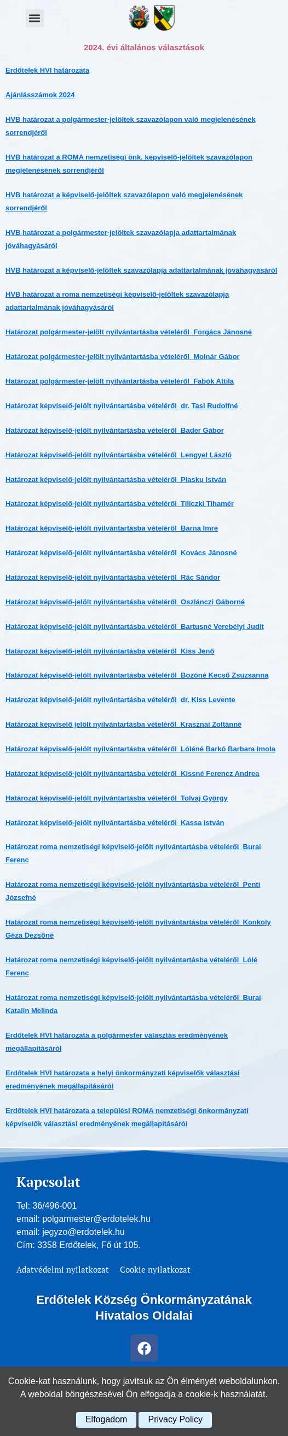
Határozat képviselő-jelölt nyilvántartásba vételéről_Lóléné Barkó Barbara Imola (140, 749)
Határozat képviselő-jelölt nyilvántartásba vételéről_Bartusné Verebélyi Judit (134, 626)
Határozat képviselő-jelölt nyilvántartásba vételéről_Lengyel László (118, 455)
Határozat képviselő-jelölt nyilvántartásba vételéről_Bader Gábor (114, 430)
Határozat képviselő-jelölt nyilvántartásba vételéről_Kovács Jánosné (121, 553)
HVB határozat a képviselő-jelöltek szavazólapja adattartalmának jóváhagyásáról (141, 270)
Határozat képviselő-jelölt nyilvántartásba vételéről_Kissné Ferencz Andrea (132, 773)
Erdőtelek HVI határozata (47, 70)
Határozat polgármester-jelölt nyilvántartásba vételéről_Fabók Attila (119, 381)
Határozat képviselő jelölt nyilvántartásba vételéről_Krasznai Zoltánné (123, 724)
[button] (35, 18)
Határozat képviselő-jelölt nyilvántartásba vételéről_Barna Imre (111, 528)
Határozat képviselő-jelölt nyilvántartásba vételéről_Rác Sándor (112, 577)
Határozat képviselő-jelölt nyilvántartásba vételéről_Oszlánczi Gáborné (125, 602)
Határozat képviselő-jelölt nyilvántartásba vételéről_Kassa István (114, 823)
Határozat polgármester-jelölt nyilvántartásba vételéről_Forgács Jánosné (128, 332)
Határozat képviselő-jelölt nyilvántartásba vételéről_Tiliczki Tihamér (119, 503)
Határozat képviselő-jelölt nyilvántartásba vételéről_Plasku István (115, 479)
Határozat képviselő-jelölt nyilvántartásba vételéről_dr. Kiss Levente (120, 700)
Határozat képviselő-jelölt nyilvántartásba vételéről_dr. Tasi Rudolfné (121, 406)
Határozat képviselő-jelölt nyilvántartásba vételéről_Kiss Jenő (109, 651)
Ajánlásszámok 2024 (39, 95)
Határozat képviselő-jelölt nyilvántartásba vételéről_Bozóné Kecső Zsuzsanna (136, 675)
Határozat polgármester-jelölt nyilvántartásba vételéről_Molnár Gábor (122, 356)
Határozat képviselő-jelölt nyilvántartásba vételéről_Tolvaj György (116, 798)
